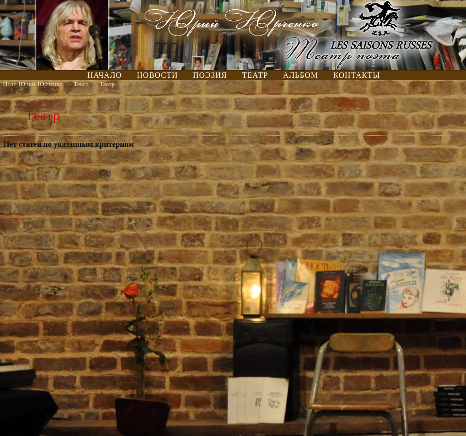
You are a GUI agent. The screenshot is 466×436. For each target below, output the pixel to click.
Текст (81, 83)
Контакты (356, 75)
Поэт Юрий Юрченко (33, 83)
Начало (104, 75)
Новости (157, 75)
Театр (255, 75)
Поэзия (210, 75)
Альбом (300, 75)
